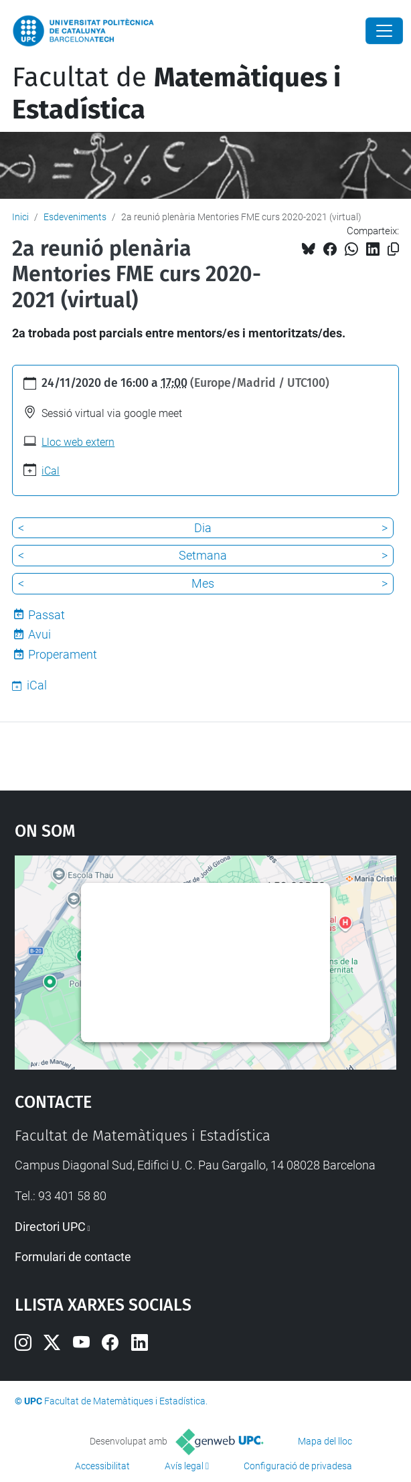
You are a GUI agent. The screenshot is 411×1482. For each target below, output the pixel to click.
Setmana (203, 555)
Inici (20, 217)
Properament (62, 654)
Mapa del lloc (325, 1441)
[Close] (384, 30)
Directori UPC (50, 1227)
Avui (39, 634)
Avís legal (184, 1466)
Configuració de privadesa (298, 1466)
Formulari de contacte (73, 1257)
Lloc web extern (78, 442)
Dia (203, 528)
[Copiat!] (393, 249)
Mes (202, 583)
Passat (46, 615)
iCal (51, 471)
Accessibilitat (102, 1466)
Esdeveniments (75, 217)
